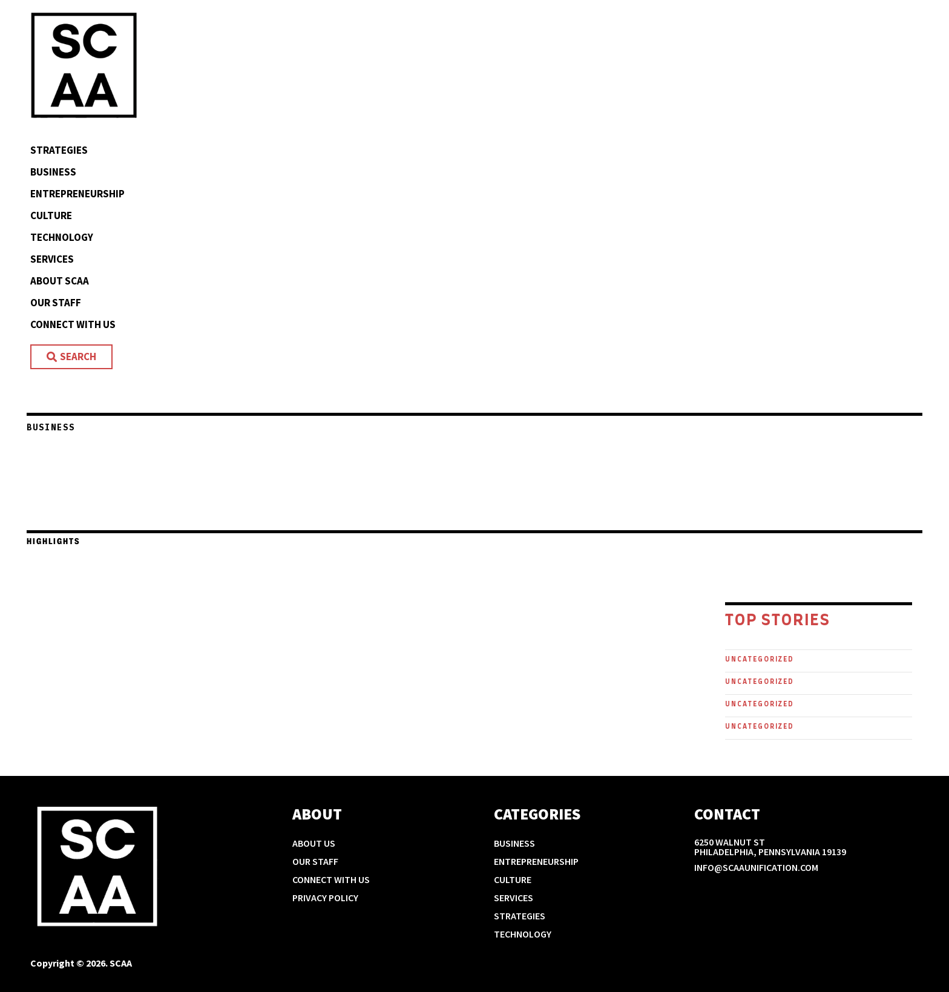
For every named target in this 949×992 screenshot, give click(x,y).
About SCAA (59, 280)
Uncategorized (759, 659)
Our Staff (55, 302)
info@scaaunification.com (756, 867)
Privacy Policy (325, 898)
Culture (51, 215)
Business (53, 172)
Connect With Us (73, 324)
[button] (19, 510)
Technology (61, 237)
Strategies (59, 150)
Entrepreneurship (77, 193)
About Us (313, 843)
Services (52, 259)
